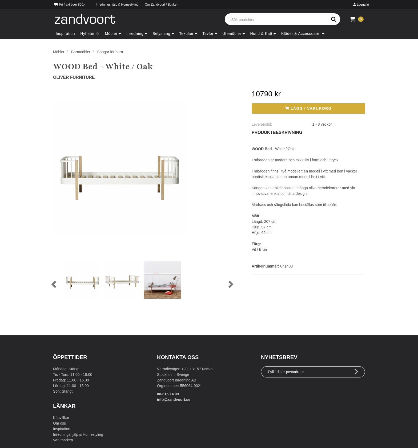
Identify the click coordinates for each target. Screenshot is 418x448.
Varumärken (63, 440)
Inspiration (61, 429)
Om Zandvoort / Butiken (161, 4)
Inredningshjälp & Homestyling (117, 4)
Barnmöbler (80, 52)
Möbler (59, 52)
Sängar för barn (110, 52)
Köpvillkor (61, 418)
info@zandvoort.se (174, 399)
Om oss (59, 423)
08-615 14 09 (168, 394)
